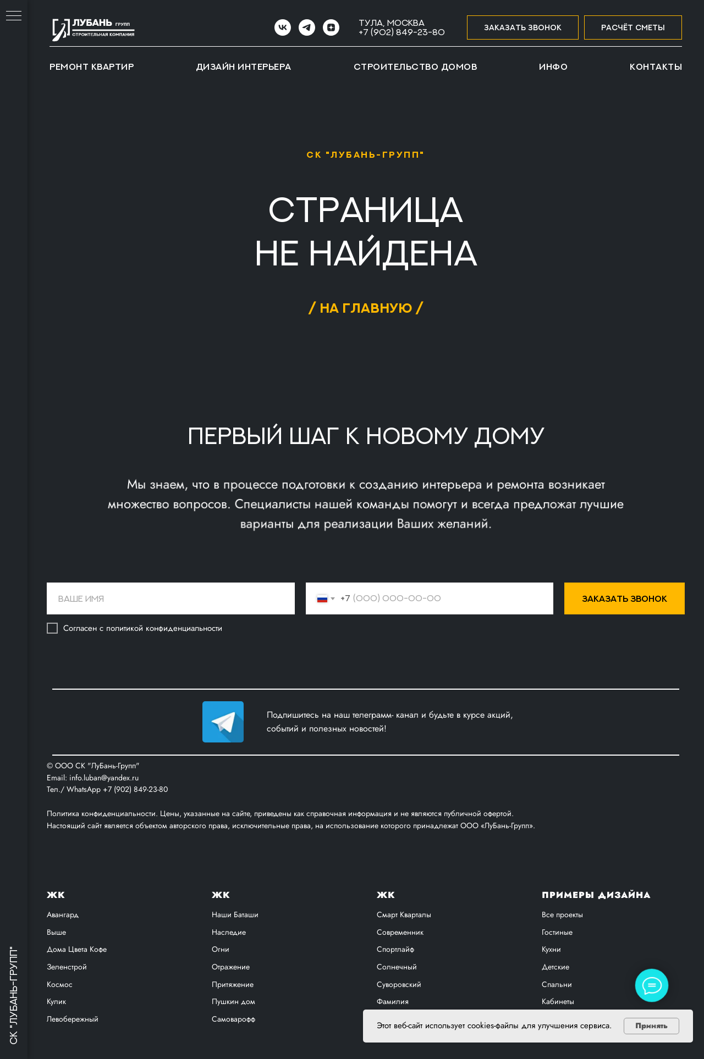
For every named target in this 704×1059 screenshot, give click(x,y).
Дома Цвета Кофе (77, 949)
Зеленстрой (67, 966)
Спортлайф (395, 949)
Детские (555, 966)
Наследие (229, 932)
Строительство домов (415, 66)
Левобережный (72, 1018)
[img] (223, 721)
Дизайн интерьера (244, 66)
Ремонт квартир (92, 66)
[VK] (282, 27)
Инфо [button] (553, 66)
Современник (400, 932)
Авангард (63, 914)
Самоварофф (233, 1018)
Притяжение (233, 984)
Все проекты (562, 914)
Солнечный (397, 966)
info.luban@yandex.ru (104, 777)
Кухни (551, 949)
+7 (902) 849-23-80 (402, 31)
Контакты (656, 66)
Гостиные (557, 932)
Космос (60, 984)
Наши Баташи (235, 914)
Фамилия (393, 1001)
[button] (523, 27)
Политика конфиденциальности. (103, 813)
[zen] (331, 27)
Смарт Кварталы (404, 914)
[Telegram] (307, 27)
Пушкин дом (233, 1001)
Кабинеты (558, 1001)
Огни (220, 949)
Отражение (231, 966)
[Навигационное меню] (13, 16)
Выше (56, 932)
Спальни (557, 984)
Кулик (56, 1001)
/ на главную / (366, 307)
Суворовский (399, 984)
